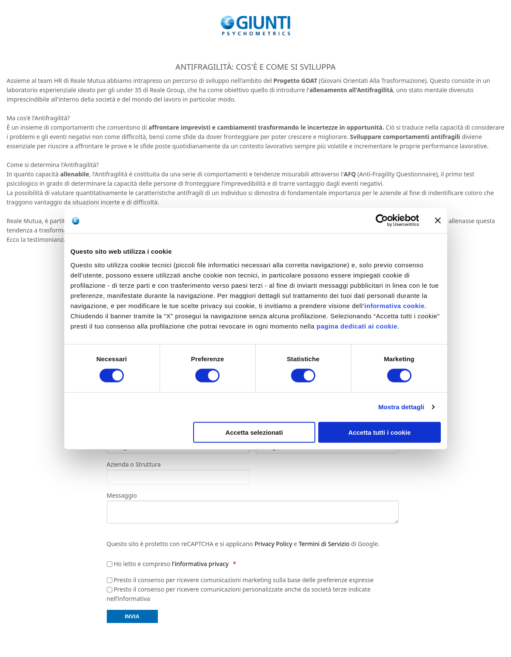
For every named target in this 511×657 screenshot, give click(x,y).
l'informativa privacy (200, 564)
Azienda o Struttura (134, 464)
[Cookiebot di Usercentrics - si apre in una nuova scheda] (382, 220)
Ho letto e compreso (171, 564)
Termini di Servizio (324, 544)
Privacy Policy (273, 544)
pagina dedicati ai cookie (357, 325)
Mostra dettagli (401, 407)
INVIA (132, 616)
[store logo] (255, 25)
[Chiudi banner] (438, 221)
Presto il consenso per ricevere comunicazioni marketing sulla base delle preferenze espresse (244, 580)
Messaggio (122, 495)
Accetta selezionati (254, 432)
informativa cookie (394, 305)
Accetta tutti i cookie (379, 432)
